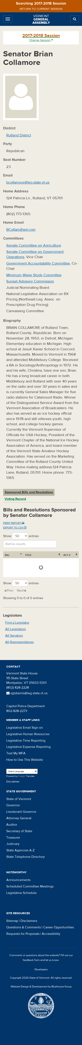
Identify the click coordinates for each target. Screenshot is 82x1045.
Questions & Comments (23, 927)
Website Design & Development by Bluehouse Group (41, 986)
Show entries (21, 536)
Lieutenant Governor (21, 812)
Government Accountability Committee (38, 263)
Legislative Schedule (21, 893)
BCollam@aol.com (21, 229)
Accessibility (51, 934)
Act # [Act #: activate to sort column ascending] (66, 555)
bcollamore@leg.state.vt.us (27, 182)
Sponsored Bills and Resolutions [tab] (29, 492)
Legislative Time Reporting (25, 740)
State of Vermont (18, 799)
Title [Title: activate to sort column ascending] (28, 555)
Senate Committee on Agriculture (33, 245)
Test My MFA (16, 753)
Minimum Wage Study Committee (34, 275)
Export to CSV (14, 527)
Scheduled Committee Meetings (30, 886)
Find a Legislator (17, 623)
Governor (13, 805)
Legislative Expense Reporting (28, 747)
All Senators (14, 636)
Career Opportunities (58, 927)
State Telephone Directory (25, 857)
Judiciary (12, 844)
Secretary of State (19, 831)
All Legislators (15, 629)
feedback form (31, 960)
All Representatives (19, 642)
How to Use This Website (24, 760)
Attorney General (18, 818)
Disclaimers (28, 921)
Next (20, 590)
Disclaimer (13, 782)
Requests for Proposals (23, 934)
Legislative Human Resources (27, 734)
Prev (10, 590)
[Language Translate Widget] (22, 771)
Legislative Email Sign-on (24, 728)
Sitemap (12, 921)
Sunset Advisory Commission (30, 281)
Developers (41, 969)
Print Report (13, 523)
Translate (26, 776)
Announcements (18, 880)
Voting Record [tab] (15, 499)
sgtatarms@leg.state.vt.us (26, 693)
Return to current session (41, 9)
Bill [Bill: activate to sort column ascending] (7, 555)
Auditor (11, 825)
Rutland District (18, 135)
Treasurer (13, 837)
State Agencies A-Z (20, 850)
